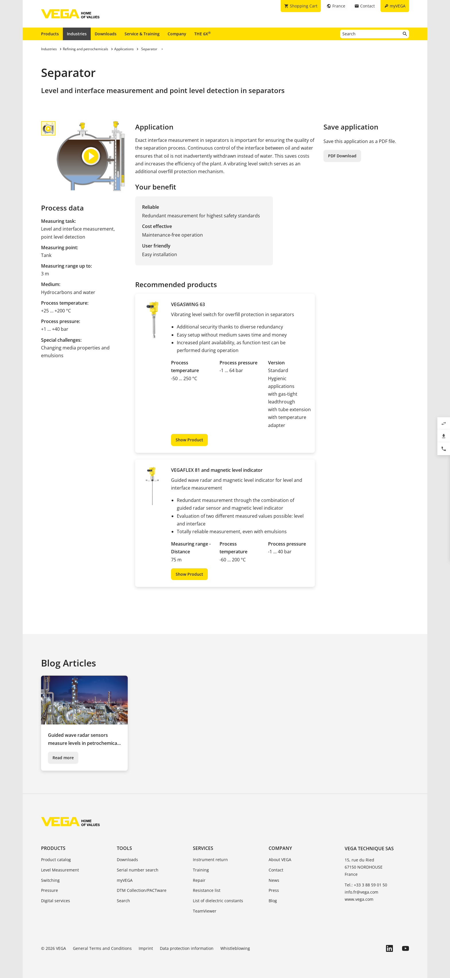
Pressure (49, 890)
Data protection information (187, 948)
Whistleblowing (235, 948)
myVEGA (125, 880)
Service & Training (142, 33)
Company (177, 33)
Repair (199, 880)
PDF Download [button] (342, 156)
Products (50, 33)
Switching (50, 880)
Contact (276, 870)
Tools (124, 848)
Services (203, 848)
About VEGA (280, 859)
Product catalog (56, 859)
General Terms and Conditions (102, 948)
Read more (63, 757)
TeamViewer (204, 911)
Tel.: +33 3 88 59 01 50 (366, 885)
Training (201, 870)
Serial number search (137, 870)
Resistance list (206, 890)
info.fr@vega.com (361, 892)
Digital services (55, 900)
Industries (77, 33)
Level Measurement (60, 870)
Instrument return (210, 859)
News (274, 880)
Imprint (146, 948)
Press (274, 890)
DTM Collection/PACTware (141, 890)
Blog (273, 900)
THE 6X (202, 33)
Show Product (189, 439)
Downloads (106, 33)
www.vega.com (359, 899)
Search (123, 900)
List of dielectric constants (218, 900)
